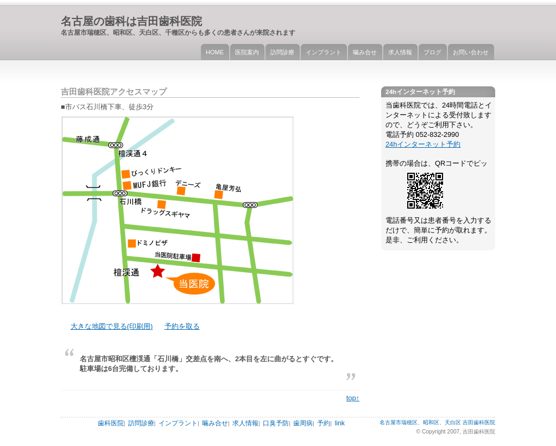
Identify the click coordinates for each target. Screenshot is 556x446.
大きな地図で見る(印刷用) (112, 326)
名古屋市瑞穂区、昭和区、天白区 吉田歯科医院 (437, 422)
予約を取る (182, 326)
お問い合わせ (471, 52)
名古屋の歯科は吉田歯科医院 (131, 21)
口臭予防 (276, 423)
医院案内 (247, 52)
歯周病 (303, 423)
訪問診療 (282, 52)
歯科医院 (111, 423)
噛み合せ (365, 52)
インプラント (324, 52)
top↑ (352, 398)
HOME (215, 52)
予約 (323, 423)
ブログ (432, 52)
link (339, 423)
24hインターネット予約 (423, 144)
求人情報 (400, 52)
